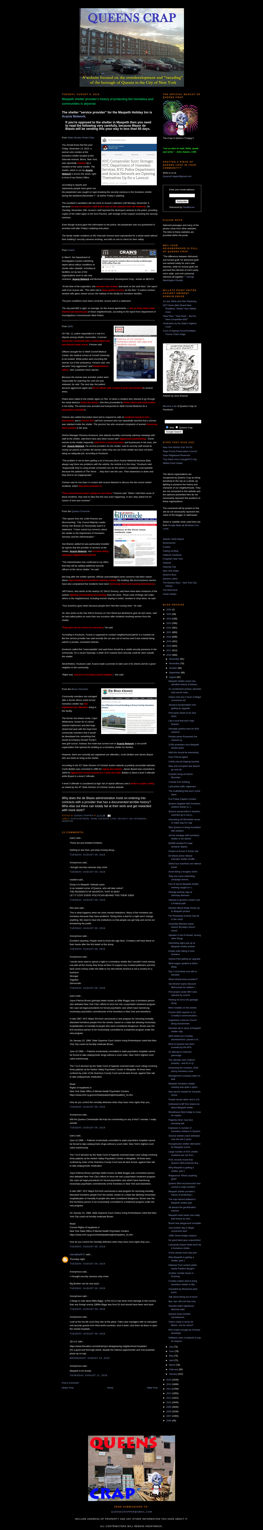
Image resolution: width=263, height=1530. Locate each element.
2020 (169, 636)
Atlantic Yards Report (173, 539)
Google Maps (174, 525)
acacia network (80, 819)
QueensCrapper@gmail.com (177, 176)
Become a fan (170, 406)
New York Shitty (171, 570)
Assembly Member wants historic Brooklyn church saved (181, 927)
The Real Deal (170, 590)
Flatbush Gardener (172, 555)
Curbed (166, 547)
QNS (70, 326)
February (174, 1369)
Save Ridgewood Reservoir (176, 455)
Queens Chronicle (81, 511)
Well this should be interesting (183, 752)
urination (67, 821)
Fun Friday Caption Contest (182, 799)
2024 (169, 618)
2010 (169, 1402)
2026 (169, 609)
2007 (169, 1416)
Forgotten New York (173, 558)
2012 (169, 1393)
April (171, 1360)
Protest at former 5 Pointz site (183, 851)
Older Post (152, 1387)
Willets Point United (173, 463)
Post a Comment (70, 1383)
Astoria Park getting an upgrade (184, 959)
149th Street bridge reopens (182, 1235)
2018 (169, 646)
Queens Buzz (169, 574)
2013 (169, 1388)
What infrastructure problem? (183, 979)
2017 (169, 650)
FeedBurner (189, 207)
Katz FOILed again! (178, 757)
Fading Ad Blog (170, 551)
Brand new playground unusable (184, 1223)
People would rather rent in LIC (184, 1099)
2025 (169, 614)
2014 (169, 1384)
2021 (169, 632)
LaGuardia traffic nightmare (182, 786)
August (173, 677)
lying (113, 819)
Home (110, 1387)
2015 (169, 1379)
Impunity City (169, 566)
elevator (104, 819)
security (123, 819)
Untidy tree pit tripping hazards (183, 761)
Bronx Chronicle (80, 689)
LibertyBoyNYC (77, 1254)
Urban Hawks (169, 594)
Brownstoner (169, 543)
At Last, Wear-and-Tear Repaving (180, 301)
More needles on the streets (182, 1007)
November (174, 663)
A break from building (179, 782)
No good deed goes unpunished (184, 1240)
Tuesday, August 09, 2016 (87, 854)
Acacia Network (73, 116)
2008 (169, 1411)
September (175, 672)
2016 (169, 655)
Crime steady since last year (182, 1252)
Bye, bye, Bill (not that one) (182, 1301)
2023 (169, 623)
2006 (169, 1420)
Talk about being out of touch (182, 1297)
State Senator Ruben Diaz (81, 137)
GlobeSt (167, 562)
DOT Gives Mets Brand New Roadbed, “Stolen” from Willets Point (179, 308)
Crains (71, 250)
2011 (169, 1398)
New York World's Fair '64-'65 (177, 447)
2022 (169, 627)
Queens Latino (170, 578)
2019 (169, 641)
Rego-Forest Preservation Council (180, 451)
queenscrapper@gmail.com (131, 1511)
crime (94, 819)
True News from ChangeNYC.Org (180, 459)
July (171, 1346)
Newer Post (68, 1387)
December (174, 659)
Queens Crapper (84, 816)
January (173, 1374)
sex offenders (137, 819)
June (172, 1351)
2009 (169, 1407)
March (172, 1365)
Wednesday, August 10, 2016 (90, 1358)
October (173, 668)
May (171, 1355)
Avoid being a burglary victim (182, 871)
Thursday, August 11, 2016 (88, 1375)
